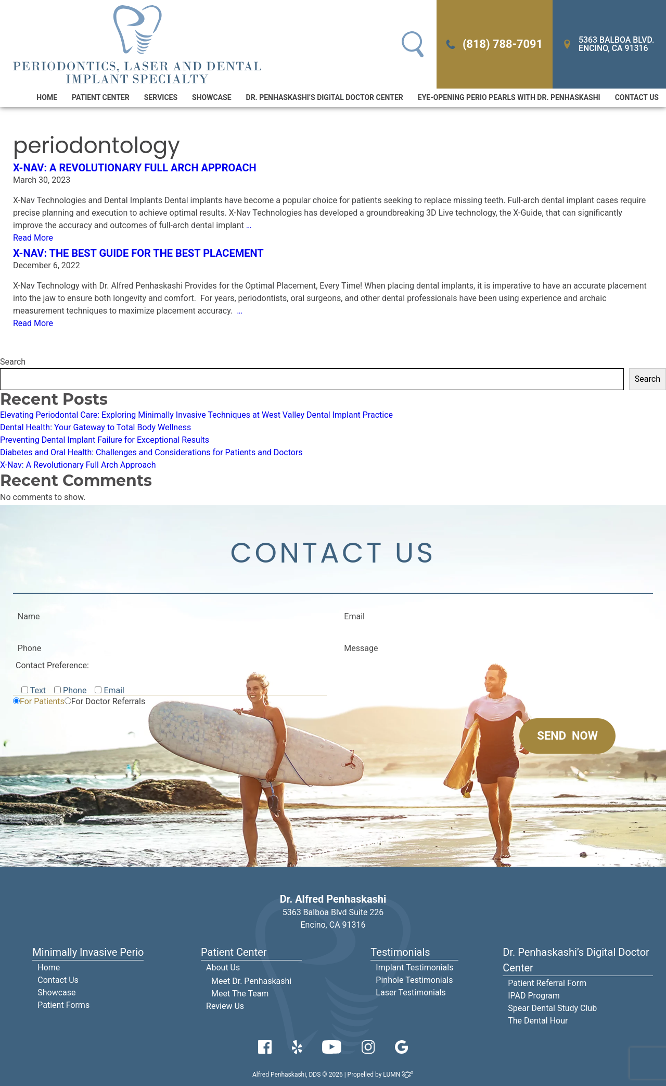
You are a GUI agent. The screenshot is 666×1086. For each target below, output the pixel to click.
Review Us (225, 1006)
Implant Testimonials (414, 967)
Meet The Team (239, 993)
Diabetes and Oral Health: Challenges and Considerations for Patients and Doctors (151, 452)
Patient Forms (63, 1005)
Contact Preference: (52, 665)
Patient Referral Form (547, 983)
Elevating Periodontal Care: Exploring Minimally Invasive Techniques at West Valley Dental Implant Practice (196, 415)
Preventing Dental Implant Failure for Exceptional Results (104, 440)
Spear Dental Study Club (552, 1008)
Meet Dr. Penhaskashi (251, 981)
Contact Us (637, 97)
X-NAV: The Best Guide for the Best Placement (138, 253)
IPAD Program (534, 996)
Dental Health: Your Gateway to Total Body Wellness (95, 427)
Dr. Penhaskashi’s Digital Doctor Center (324, 97)
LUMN (398, 1074)
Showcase (211, 97)
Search (12, 362)
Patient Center (101, 97)
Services (160, 97)
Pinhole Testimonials (414, 980)
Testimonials (400, 952)
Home (46, 97)
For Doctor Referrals (108, 701)
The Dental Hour (538, 1021)
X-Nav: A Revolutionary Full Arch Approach (135, 167)
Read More (33, 238)
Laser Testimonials (411, 992)
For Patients (42, 701)
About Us (223, 967)
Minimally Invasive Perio (88, 952)
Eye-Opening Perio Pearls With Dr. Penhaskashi (509, 97)
